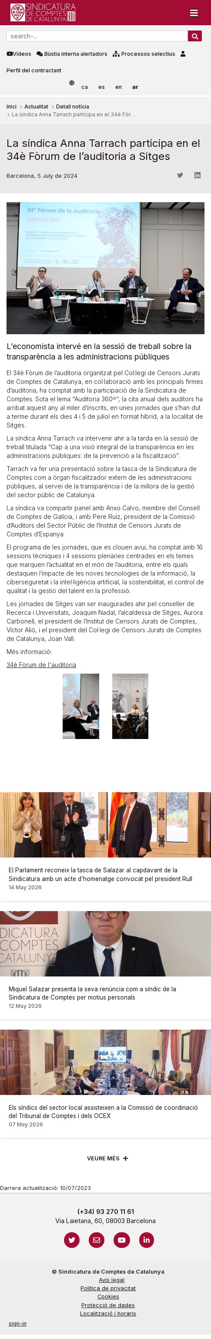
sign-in (18, 1323)
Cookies (108, 1296)
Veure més (103, 1158)
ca (84, 87)
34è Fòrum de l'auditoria (41, 664)
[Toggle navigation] (194, 13)
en (118, 87)
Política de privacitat (108, 1288)
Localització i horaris (108, 1313)
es (101, 87)
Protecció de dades (108, 1305)
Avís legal (111, 1280)
